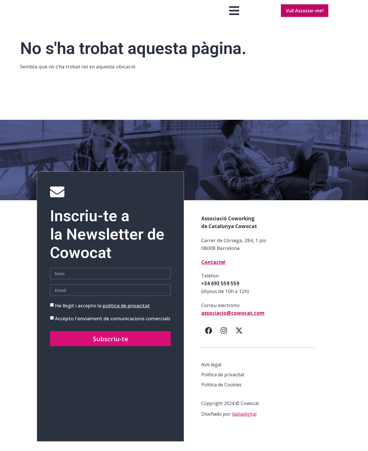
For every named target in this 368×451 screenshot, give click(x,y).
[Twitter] (239, 340)
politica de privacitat (126, 315)
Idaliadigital (244, 423)
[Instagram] (223, 340)
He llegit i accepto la (102, 315)
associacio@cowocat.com (232, 322)
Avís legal (211, 374)
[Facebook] (208, 340)
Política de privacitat (222, 384)
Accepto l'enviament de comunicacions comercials (112, 328)
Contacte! (213, 271)
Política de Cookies (221, 394)
